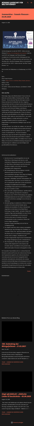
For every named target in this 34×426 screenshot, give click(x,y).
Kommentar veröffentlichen (15, 362)
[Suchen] (28, 2)
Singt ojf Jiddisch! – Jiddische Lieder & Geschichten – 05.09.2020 (16, 395)
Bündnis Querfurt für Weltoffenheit (12, 3)
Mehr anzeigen (6, 364)
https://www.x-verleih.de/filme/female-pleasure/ (18, 80)
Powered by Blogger (17, 422)
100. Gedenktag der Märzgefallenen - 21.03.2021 (14, 345)
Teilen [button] (28, 271)
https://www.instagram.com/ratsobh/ (17, 53)
